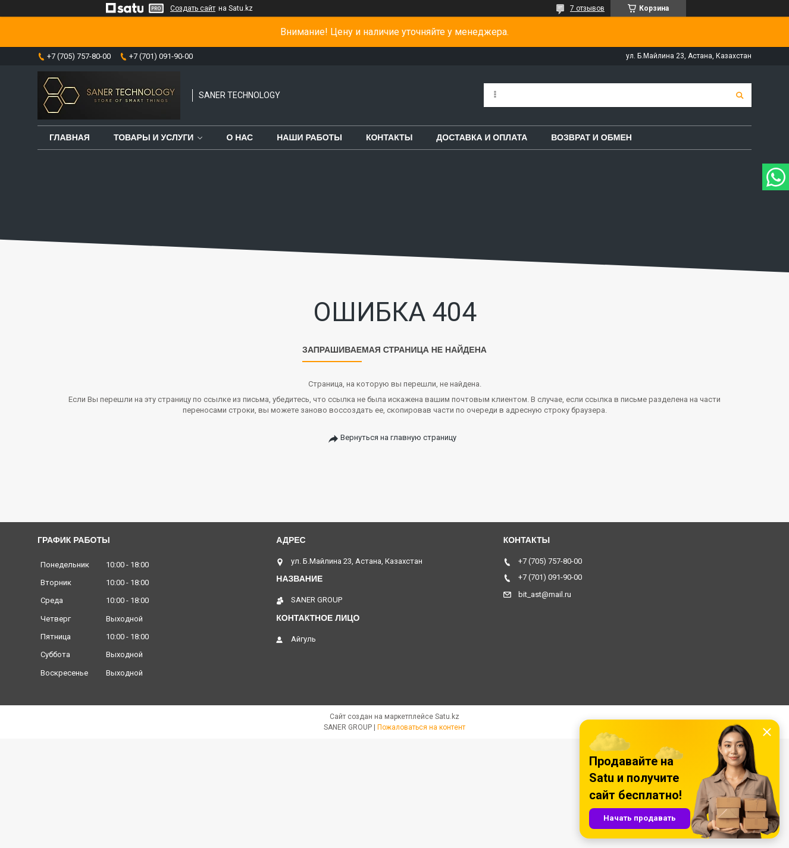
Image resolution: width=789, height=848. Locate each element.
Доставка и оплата (481, 137)
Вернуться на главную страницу (398, 437)
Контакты (389, 137)
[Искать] (740, 95)
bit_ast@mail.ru (544, 594)
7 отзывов (587, 8)
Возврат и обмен (591, 137)
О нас (239, 137)
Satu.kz (447, 716)
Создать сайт (192, 8)
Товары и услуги (154, 137)
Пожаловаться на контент (421, 727)
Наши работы (309, 137)
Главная (69, 137)
